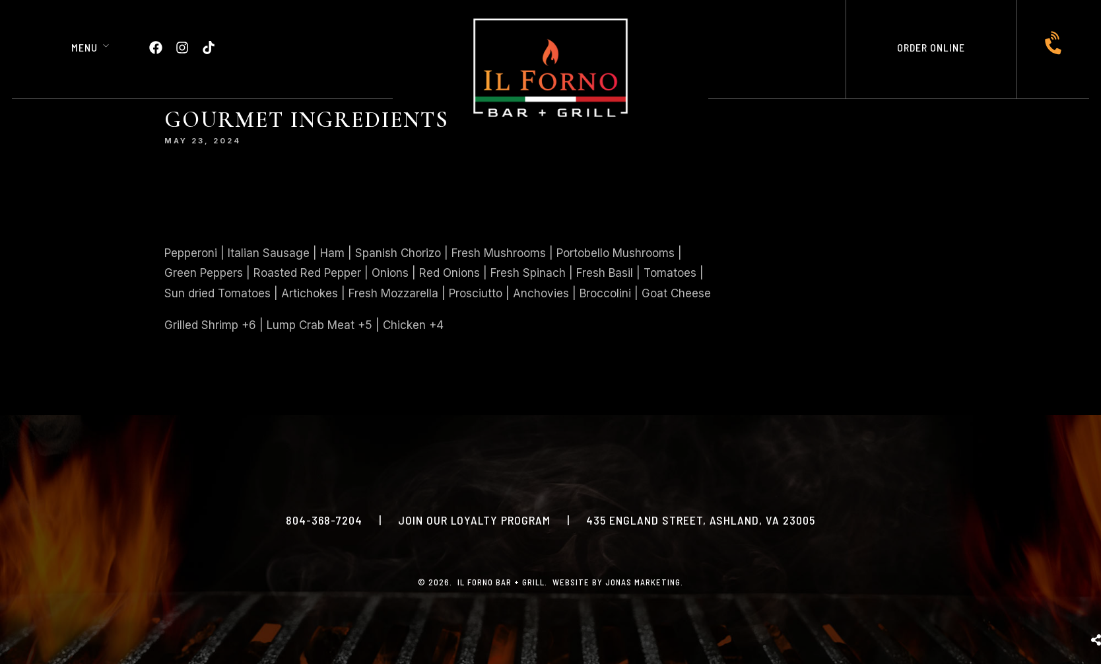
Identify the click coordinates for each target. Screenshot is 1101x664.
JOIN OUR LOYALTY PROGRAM (474, 520)
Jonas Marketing (643, 582)
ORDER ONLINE (931, 47)
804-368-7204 (324, 520)
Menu (84, 47)
